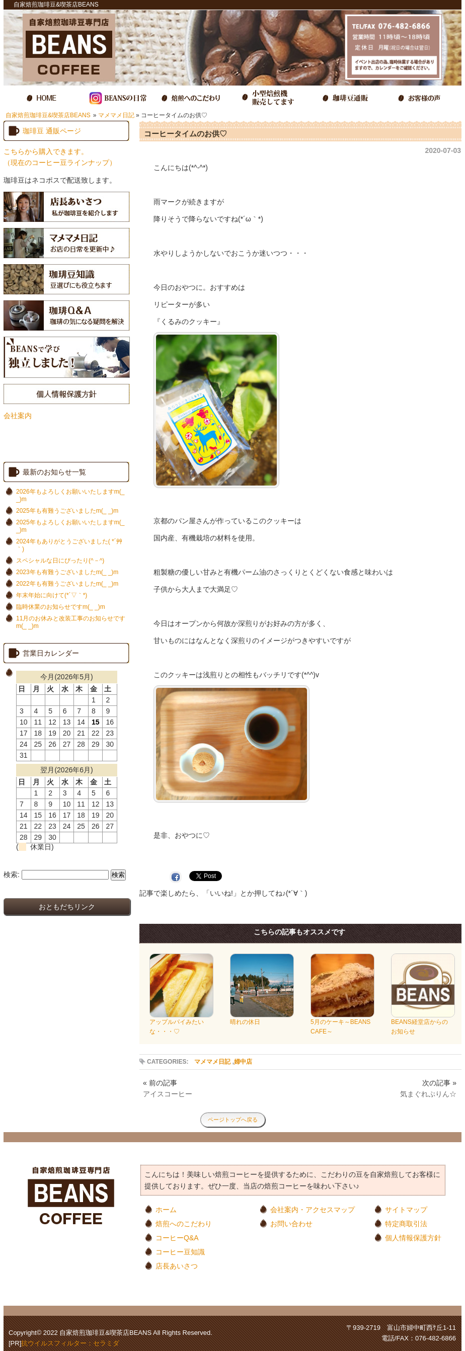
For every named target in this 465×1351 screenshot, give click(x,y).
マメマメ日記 (116, 115)
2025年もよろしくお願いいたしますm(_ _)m (70, 526)
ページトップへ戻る (233, 1120)
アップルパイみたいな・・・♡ (181, 1023)
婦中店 (243, 1061)
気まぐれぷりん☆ (428, 1094)
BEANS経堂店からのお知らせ (423, 1023)
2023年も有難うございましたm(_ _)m (67, 572)
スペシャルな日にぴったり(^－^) (60, 560)
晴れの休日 (262, 1018)
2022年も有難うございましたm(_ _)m (67, 583)
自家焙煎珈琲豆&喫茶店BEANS (48, 115)
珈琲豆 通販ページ (52, 131)
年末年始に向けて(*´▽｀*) (51, 595)
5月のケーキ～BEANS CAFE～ (343, 1023)
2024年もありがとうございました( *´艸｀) (69, 545)
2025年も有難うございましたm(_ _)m (67, 510)
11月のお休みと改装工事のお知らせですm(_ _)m (70, 622)
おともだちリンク (67, 907)
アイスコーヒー (167, 1094)
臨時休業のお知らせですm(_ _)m (60, 606)
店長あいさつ (177, 1265)
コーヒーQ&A (177, 1237)
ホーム (166, 1209)
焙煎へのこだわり (184, 1223)
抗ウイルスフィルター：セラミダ (70, 1343)
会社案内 (18, 416)
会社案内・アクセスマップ (312, 1209)
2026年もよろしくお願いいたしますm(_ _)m (70, 495)
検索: (12, 874)
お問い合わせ (291, 1223)
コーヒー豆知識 (180, 1251)
